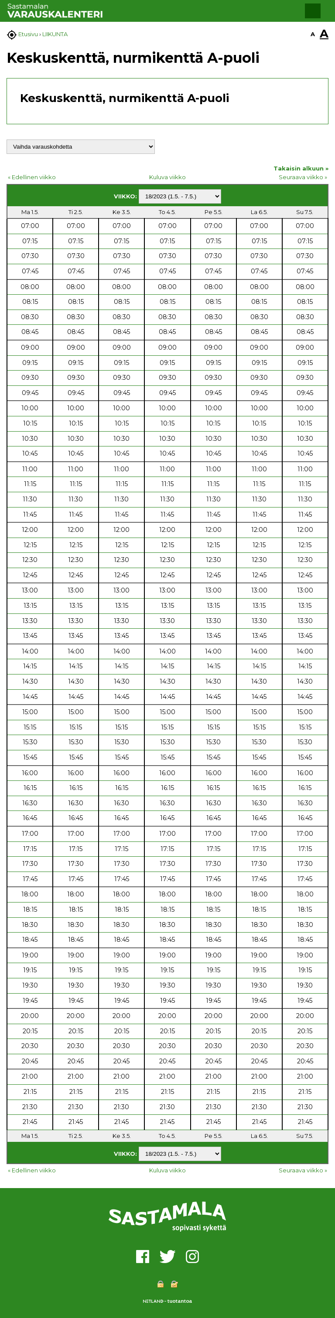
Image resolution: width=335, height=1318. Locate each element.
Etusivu (28, 34)
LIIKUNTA (55, 34)
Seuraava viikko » (303, 177)
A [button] (313, 34)
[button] (313, 10)
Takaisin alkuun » (300, 168)
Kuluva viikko (167, 177)
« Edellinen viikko (32, 177)
